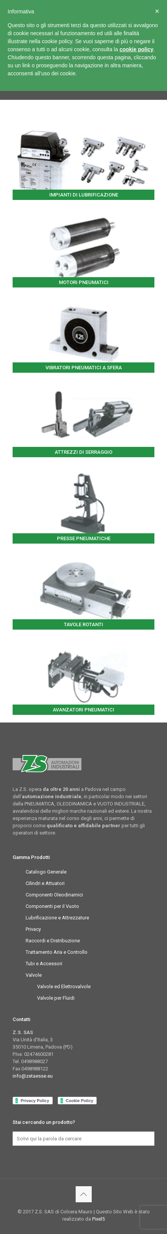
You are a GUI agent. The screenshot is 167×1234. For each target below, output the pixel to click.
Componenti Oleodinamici (54, 895)
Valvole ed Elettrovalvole (64, 986)
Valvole (34, 975)
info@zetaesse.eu (33, 1076)
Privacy (33, 929)
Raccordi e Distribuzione (53, 940)
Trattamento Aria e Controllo (57, 952)
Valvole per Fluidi (56, 998)
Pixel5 (98, 1219)
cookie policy (137, 49)
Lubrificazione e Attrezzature (57, 918)
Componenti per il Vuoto (52, 906)
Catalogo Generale (46, 872)
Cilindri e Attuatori (45, 883)
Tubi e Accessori (44, 963)
